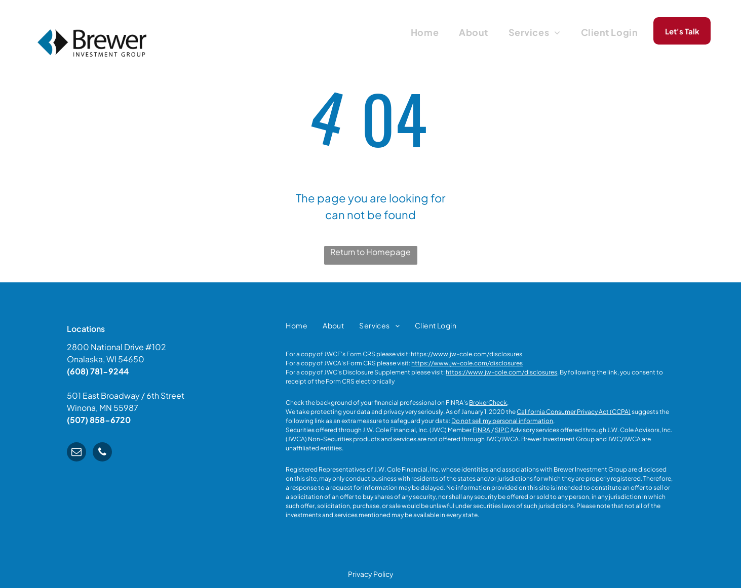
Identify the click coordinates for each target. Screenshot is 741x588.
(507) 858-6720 (99, 419)
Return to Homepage (370, 251)
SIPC (502, 430)
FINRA (481, 430)
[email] (76, 453)
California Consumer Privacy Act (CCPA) (574, 411)
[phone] (102, 453)
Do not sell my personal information (502, 421)
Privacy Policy (371, 573)
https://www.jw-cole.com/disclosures (466, 354)
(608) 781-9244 (98, 371)
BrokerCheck (488, 402)
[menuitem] (425, 31)
